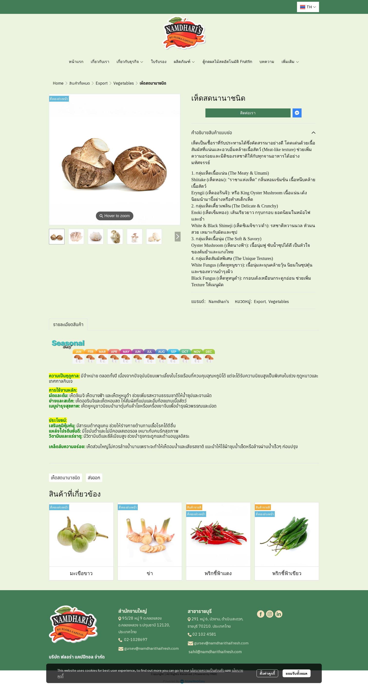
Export (102, 83)
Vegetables (123, 83)
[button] (308, 7)
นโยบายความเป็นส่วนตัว (207, 670)
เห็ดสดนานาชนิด (65, 477)
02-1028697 (135, 639)
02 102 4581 (204, 634)
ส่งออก (94, 477)
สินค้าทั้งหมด (79, 83)
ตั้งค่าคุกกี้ (267, 673)
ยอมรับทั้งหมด (296, 673)
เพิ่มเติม (290, 61)
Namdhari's (219, 301)
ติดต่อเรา (248, 113)
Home (58, 83)
